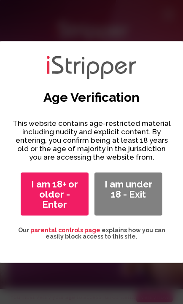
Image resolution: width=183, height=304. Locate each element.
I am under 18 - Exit (129, 189)
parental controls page (65, 230)
